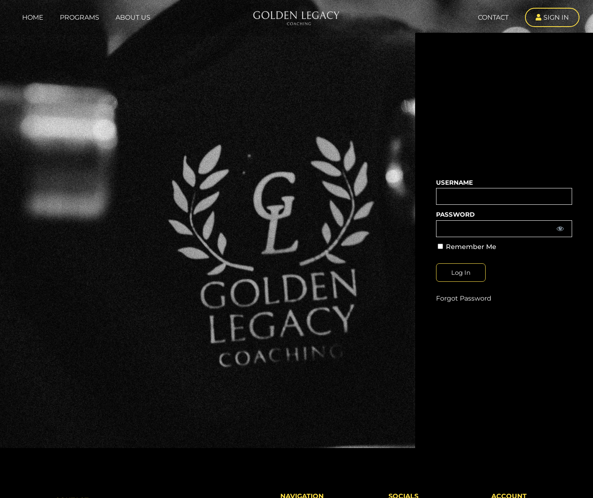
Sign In (556, 17)
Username (454, 182)
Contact (493, 17)
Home (32, 17)
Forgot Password (463, 298)
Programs (79, 17)
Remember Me (467, 247)
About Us (133, 17)
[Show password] (560, 228)
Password (455, 214)
